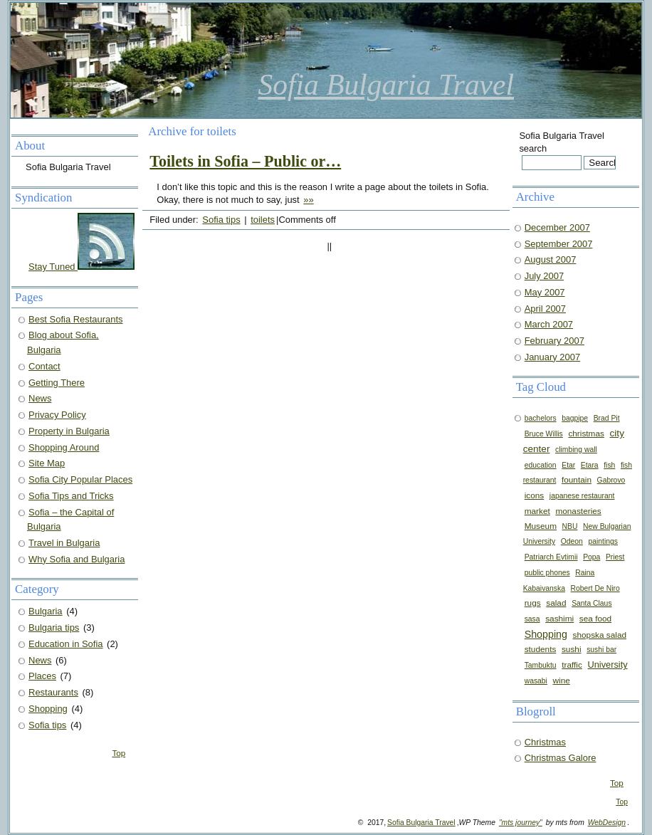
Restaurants (53, 692)
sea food (595, 619)
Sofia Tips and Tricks (71, 495)
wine (561, 681)
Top (617, 782)
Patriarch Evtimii (551, 557)
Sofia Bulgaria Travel (386, 84)
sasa (532, 619)
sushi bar (601, 649)
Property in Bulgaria (69, 431)
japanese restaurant (582, 496)
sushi (572, 649)
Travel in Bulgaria (64, 542)
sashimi (559, 619)
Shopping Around (63, 447)
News (39, 398)
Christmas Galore (560, 757)
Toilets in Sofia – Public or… (245, 161)
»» (308, 199)
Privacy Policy (57, 414)
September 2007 (559, 243)
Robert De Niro (595, 588)
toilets (263, 219)
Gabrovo (611, 480)
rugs (533, 603)
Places (42, 676)
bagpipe (575, 418)
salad (556, 603)
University (607, 664)
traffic (572, 665)
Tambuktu (541, 665)
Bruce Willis (544, 434)
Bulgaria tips (53, 627)
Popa (591, 557)
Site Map (46, 463)
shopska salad (600, 635)
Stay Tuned (81, 266)
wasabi (536, 681)
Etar (568, 465)
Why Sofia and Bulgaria (76, 559)
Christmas (545, 742)
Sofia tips (221, 219)
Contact (44, 366)
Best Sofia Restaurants (75, 319)
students (541, 649)
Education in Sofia (65, 644)
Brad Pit (607, 418)
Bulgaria (45, 611)
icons (535, 495)
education (541, 465)
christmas (586, 433)
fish (609, 465)
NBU (570, 526)
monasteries (578, 511)
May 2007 (545, 292)
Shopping (546, 634)
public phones (547, 573)
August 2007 (551, 259)
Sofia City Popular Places (80, 479)
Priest (615, 557)
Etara (590, 465)
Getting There (56, 382)
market (537, 511)
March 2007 (549, 324)
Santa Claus (591, 603)
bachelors (541, 418)
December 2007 (557, 227)
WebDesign (607, 822)
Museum (541, 526)
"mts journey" (520, 822)
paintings (602, 541)
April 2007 (545, 308)
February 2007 (554, 340)
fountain (576, 480)
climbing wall (576, 449)
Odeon (572, 541)
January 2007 (553, 357)
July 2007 (544, 276)
